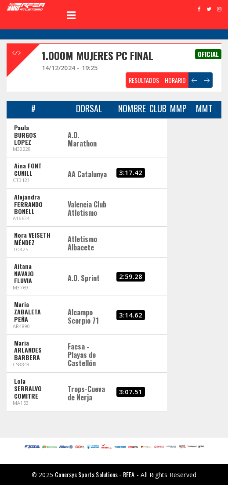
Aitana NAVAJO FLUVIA (24, 273)
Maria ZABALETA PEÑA (27, 312)
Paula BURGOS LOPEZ (25, 135)
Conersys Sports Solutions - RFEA (94, 474)
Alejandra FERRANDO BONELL (28, 204)
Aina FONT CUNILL (28, 169)
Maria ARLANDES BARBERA (28, 350)
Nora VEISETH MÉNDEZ (32, 238)
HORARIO (175, 80)
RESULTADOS (144, 80)
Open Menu (71, 15)
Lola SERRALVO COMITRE (28, 388)
